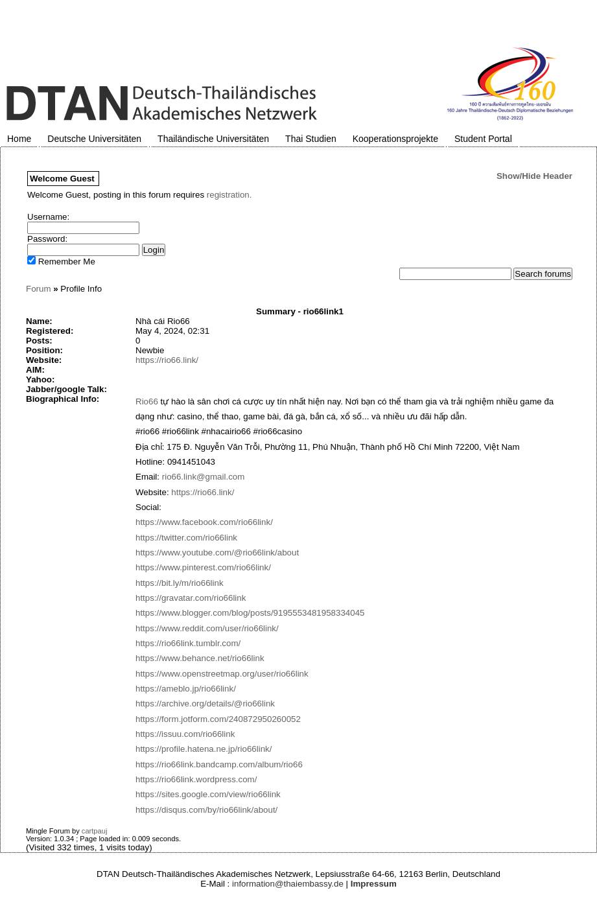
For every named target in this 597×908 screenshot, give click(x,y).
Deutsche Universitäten (94, 139)
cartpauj (95, 831)
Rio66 (146, 401)
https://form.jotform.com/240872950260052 (218, 719)
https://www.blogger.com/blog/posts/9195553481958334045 (249, 613)
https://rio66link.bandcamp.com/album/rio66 (219, 764)
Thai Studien (310, 139)
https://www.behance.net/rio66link (199, 658)
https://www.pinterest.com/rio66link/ (203, 567)
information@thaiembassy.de (288, 884)
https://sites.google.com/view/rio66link (208, 794)
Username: (48, 217)
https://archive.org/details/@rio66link (205, 703)
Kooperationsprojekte (395, 139)
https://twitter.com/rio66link (186, 537)
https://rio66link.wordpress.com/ (196, 779)
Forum (38, 289)
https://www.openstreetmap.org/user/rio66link (222, 674)
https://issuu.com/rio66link (185, 734)
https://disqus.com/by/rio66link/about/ (206, 810)
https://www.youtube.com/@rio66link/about (217, 552)
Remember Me (61, 261)
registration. (229, 195)
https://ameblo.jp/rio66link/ (185, 688)
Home (19, 139)
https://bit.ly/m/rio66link (179, 583)
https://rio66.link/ (166, 360)
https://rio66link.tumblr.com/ (187, 643)
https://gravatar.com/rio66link (190, 598)
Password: (47, 239)
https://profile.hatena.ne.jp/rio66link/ (203, 749)
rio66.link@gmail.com (203, 477)
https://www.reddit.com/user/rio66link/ (207, 628)
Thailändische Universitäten (213, 139)
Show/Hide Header (534, 176)
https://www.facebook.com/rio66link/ (204, 522)
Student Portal (483, 139)
